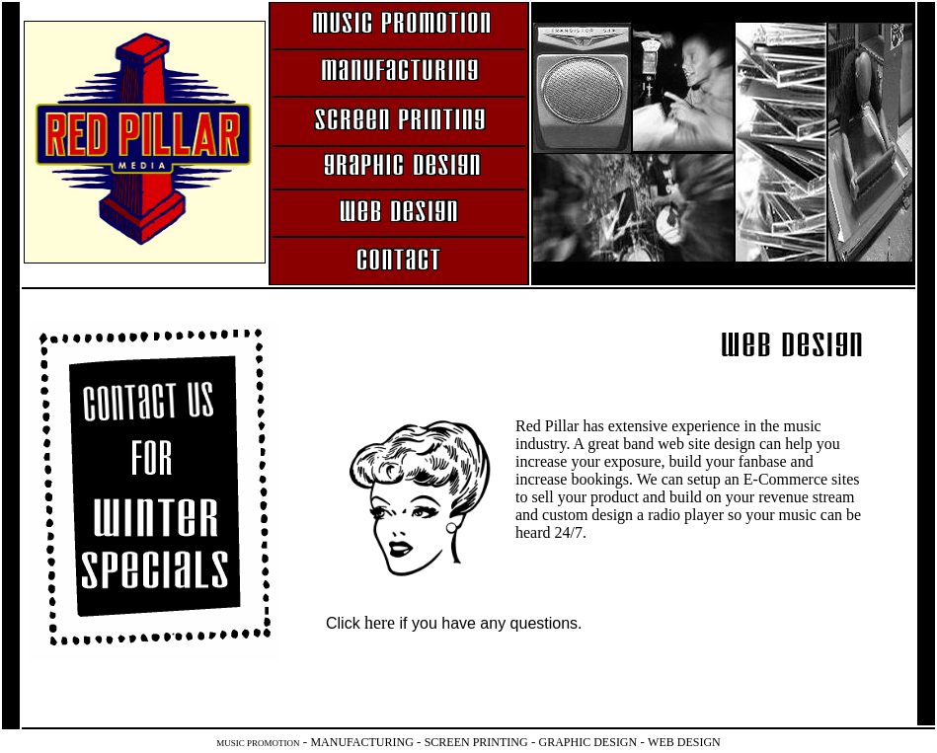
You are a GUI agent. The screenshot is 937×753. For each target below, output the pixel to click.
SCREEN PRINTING (476, 742)
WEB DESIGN (684, 742)
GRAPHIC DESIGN (588, 742)
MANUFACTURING (361, 742)
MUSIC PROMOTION (257, 743)
